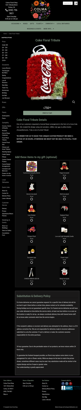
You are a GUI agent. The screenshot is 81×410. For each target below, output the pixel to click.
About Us (4, 190)
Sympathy (49, 23)
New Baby (5, 85)
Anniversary (5, 90)
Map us (5, 394)
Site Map (44, 397)
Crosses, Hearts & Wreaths (6, 127)
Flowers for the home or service (6, 174)
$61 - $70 (4, 53)
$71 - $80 (4, 55)
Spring (4, 75)
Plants (39, 23)
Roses (25, 23)
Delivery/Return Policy (48, 389)
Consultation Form (5, 234)
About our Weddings (5, 227)
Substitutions (46, 394)
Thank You (5, 88)
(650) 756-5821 (7, 391)
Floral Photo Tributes (5, 139)
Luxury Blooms (6, 68)
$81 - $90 (4, 58)
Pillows (4, 157)
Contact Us (5, 193)
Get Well (4, 95)
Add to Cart (47, 113)
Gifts (32, 23)
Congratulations (6, 78)
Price (3, 42)
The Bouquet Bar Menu (5, 72)
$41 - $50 (4, 47)
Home (5, 33)
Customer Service (5, 204)
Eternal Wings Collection (6, 134)
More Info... (48, 29)
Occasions (15, 23)
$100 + (4, 60)
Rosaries (4, 130)
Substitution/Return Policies (6, 215)
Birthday (4, 93)
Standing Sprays (6, 152)
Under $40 (5, 45)
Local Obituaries (63, 23)
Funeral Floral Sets (6, 143)
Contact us (45, 386)
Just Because (6, 98)
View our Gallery (6, 230)
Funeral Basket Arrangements (6, 165)
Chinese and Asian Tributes (6, 148)
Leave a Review (6, 198)
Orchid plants (6, 116)
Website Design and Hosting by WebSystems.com (66, 407)
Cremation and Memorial (6, 170)
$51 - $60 (4, 50)
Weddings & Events (34, 29)
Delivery (4, 208)
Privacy (4, 211)
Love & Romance (4, 81)
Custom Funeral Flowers (6, 160)
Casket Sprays (6, 154)
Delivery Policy (6, 196)
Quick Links (6, 187)
